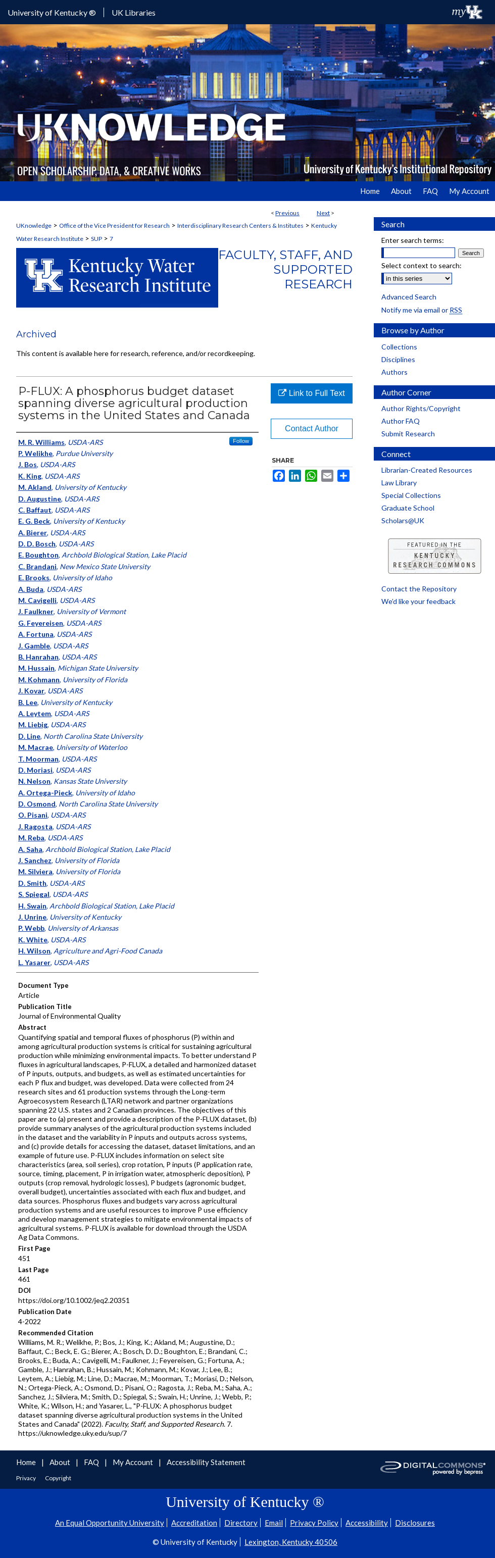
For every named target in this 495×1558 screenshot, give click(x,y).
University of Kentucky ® (52, 12)
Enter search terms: (412, 240)
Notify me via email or (421, 310)
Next (323, 213)
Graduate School (407, 508)
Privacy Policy (314, 1522)
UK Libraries (134, 12)
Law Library (399, 482)
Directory (241, 1522)
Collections (399, 346)
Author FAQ (400, 421)
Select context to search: (421, 265)
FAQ (92, 1462)
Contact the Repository (419, 588)
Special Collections (411, 495)
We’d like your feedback (418, 601)
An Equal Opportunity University (109, 1522)
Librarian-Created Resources (426, 470)
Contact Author (311, 428)
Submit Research (408, 433)
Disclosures (415, 1522)
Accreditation (194, 1522)
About (60, 1462)
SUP (96, 238)
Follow (241, 441)
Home (26, 1462)
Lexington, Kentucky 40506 (290, 1541)
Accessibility (366, 1522)
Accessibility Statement (206, 1462)
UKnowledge (34, 225)
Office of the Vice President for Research (114, 225)
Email (274, 1522)
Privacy (26, 1478)
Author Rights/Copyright (421, 408)
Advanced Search (408, 296)
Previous (287, 213)
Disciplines (398, 359)
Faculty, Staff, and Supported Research (285, 269)
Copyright (58, 1478)
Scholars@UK (402, 520)
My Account (134, 1462)
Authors (394, 372)
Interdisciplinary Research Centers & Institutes (240, 225)
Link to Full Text (311, 393)
